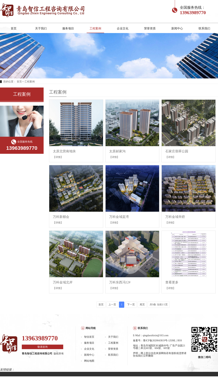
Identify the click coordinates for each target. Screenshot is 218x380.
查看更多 (171, 282)
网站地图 (89, 360)
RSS (179, 340)
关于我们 (41, 28)
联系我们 (204, 28)
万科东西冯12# (119, 282)
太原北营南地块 (64, 151)
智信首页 (89, 337)
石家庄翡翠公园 (176, 151)
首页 (14, 28)
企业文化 (122, 28)
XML (173, 340)
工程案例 (95, 28)
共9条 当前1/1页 (158, 304)
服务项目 (68, 28)
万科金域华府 (175, 217)
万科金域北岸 (62, 282)
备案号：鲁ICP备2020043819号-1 (151, 340)
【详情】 (58, 157)
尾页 (142, 304)
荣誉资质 (150, 28)
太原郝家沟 (117, 151)
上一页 (112, 304)
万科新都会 (61, 217)
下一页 (131, 304)
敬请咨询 (42, 347)
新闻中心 (177, 28)
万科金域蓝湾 (119, 217)
